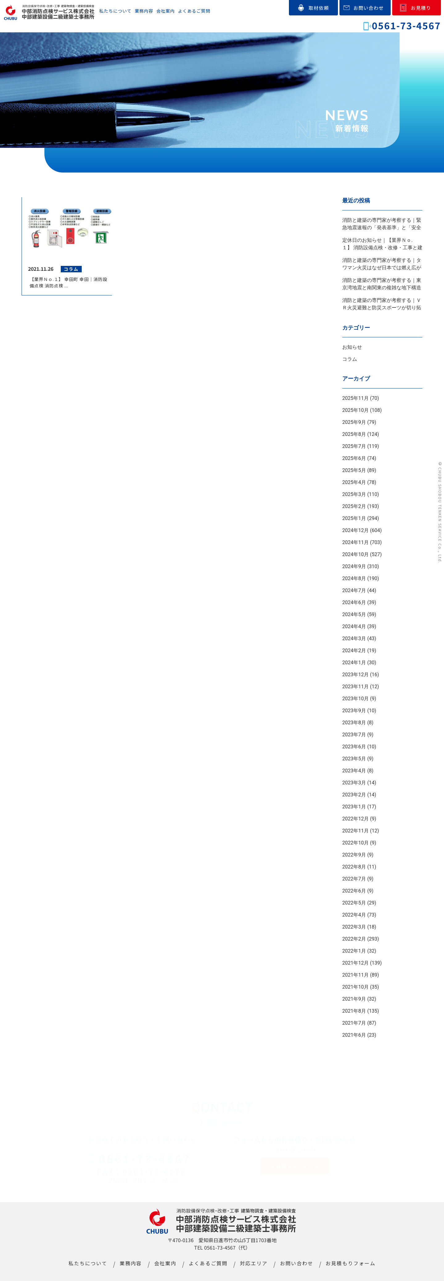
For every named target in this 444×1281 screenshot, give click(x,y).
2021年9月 (354, 999)
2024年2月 (354, 650)
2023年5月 (354, 759)
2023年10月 (355, 699)
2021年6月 (354, 1035)
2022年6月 (354, 891)
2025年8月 (354, 434)
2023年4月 (354, 771)
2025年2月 (354, 506)
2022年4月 (354, 915)
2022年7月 (354, 879)
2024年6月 (354, 602)
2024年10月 (355, 554)
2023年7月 (354, 735)
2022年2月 (354, 939)
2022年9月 (354, 855)
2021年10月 (355, 987)
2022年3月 (354, 927)
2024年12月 (355, 530)
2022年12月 (355, 819)
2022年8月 (354, 867)
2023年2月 (354, 795)
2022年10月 (355, 843)
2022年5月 (354, 903)
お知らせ (352, 347)
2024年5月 (354, 614)
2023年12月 (355, 674)
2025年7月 (354, 446)
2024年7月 (354, 590)
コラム (349, 359)
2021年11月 (355, 975)
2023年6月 (354, 747)
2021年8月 (354, 1011)
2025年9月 (354, 422)
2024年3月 (354, 638)
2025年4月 (354, 482)
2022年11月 (355, 831)
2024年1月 (354, 662)
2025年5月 (354, 470)
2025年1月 (354, 518)
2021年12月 (355, 963)
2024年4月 (354, 626)
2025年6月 (354, 458)
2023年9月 (354, 711)
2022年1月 (354, 951)
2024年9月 (354, 566)
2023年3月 (354, 783)
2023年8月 (354, 723)
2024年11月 (355, 542)
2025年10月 (355, 410)
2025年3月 (354, 494)
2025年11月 (355, 398)
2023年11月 (355, 686)
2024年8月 (354, 578)
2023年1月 (354, 807)
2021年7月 (354, 1023)
